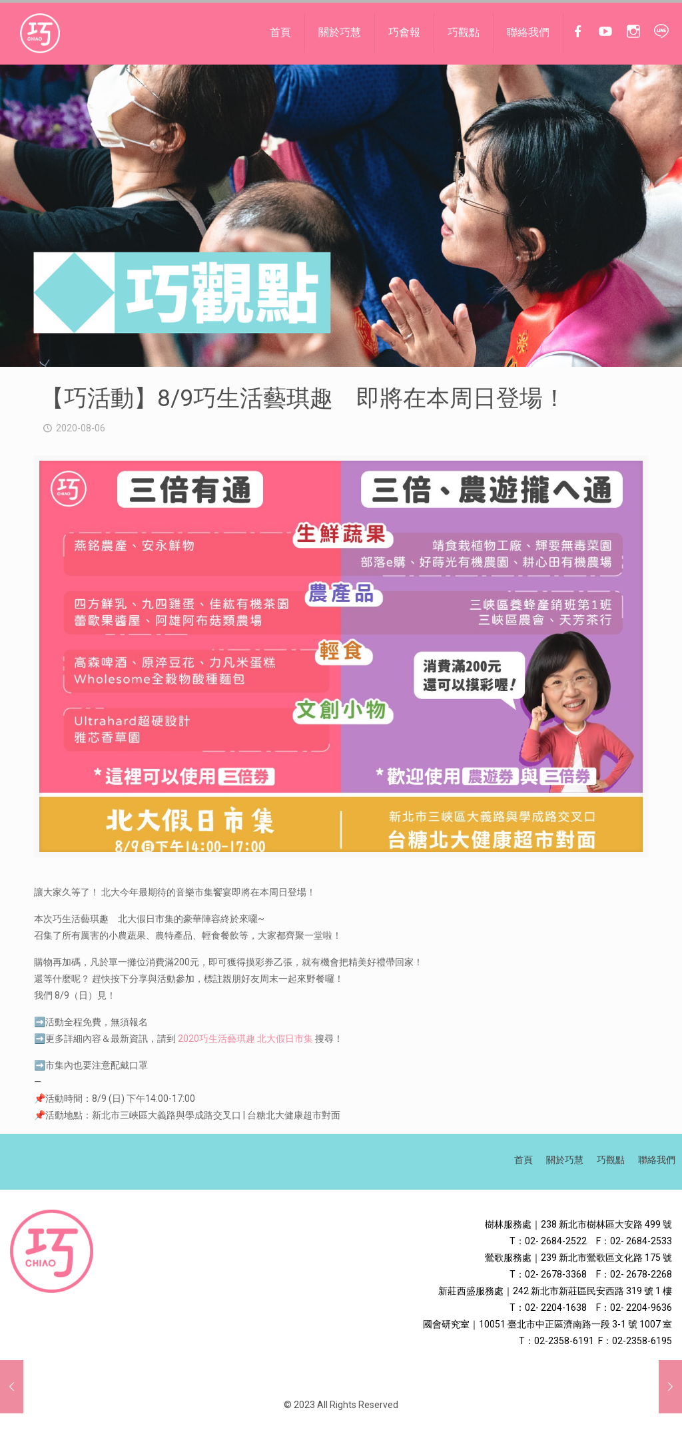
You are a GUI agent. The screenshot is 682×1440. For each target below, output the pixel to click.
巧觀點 (611, 1159)
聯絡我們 (656, 1159)
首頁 (523, 1159)
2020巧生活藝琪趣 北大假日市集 (245, 1038)
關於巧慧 (564, 1159)
